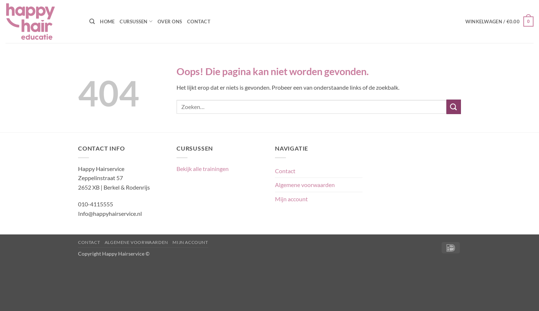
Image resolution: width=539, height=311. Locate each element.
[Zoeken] (92, 21)
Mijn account (291, 198)
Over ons (170, 21)
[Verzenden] (453, 107)
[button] (499, 21)
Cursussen (136, 21)
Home (107, 21)
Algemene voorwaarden (305, 184)
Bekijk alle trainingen (203, 168)
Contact (198, 21)
